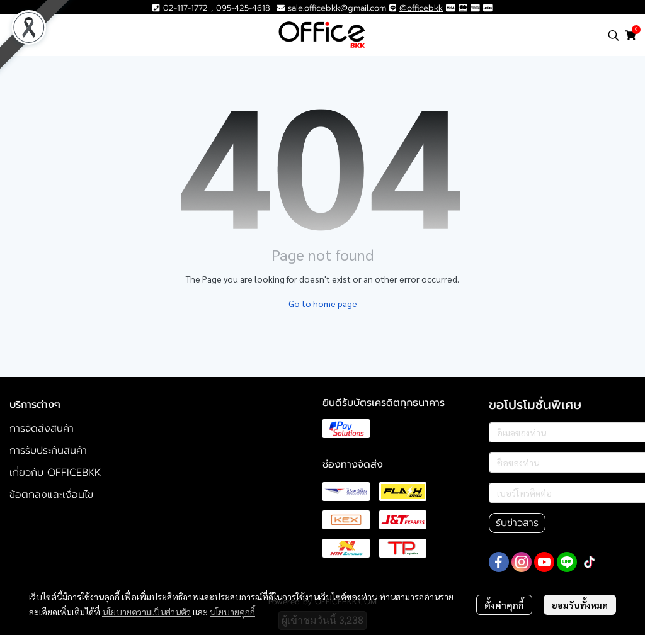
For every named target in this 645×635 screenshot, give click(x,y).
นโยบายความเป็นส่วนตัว (146, 611)
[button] (613, 35)
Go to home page (322, 303)
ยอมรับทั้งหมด (580, 604)
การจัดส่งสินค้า (41, 428)
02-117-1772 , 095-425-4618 (211, 8)
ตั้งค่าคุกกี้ (504, 604)
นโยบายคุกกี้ (232, 611)
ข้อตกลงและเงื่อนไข (51, 494)
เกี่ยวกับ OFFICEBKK (55, 472)
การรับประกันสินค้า (48, 450)
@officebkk (421, 8)
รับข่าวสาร (517, 523)
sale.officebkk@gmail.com (337, 8)
